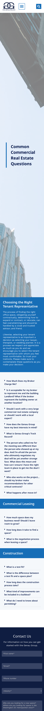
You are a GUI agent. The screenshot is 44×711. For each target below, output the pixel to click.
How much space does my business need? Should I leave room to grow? (19, 520)
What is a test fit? (15, 566)
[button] (22, 6)
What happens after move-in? (21, 492)
